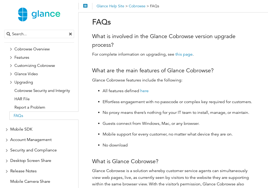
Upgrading (23, 82)
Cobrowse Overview (32, 48)
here (144, 90)
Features (21, 57)
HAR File (22, 98)
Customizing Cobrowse (34, 65)
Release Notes (23, 171)
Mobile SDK (21, 129)
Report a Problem (29, 107)
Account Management (31, 139)
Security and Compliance (33, 150)
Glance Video (26, 73)
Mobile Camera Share (30, 181)
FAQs (18, 115)
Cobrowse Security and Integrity (42, 90)
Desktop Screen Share (30, 160)
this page (184, 54)
